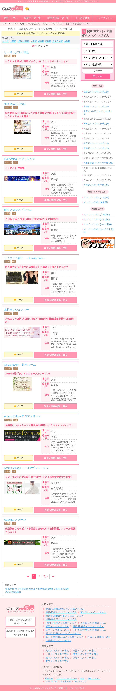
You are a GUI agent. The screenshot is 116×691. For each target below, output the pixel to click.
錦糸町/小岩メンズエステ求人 (59, 623)
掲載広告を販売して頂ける (20, 633)
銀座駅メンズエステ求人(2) (96, 143)
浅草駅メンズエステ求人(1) (96, 91)
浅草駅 (5, 41)
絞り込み (97, 76)
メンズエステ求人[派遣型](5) (97, 219)
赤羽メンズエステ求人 (55, 630)
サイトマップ (78, 681)
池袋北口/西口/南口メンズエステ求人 (63, 609)
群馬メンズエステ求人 (55, 661)
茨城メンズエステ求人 (82, 657)
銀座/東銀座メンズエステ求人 (59, 619)
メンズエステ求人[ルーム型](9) (98, 224)
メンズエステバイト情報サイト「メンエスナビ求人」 (63, 688)
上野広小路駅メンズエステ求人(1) (98, 112)
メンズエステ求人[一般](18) (96, 197)
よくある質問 (82, 18)
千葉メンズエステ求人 (55, 654)
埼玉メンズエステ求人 (82, 650)
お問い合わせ (49, 681)
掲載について (92, 678)
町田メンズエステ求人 (55, 626)
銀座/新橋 (9, 589)
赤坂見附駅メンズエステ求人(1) (98, 163)
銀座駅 (41, 41)
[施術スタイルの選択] (97, 58)
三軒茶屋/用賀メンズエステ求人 (87, 630)
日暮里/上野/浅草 (61, 589)
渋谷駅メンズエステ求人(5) (96, 185)
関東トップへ (11, 18)
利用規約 (47, 678)
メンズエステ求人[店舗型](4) (97, 214)
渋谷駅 (67, 41)
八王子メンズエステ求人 (56, 640)
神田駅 (34, 41)
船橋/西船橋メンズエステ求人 (86, 626)
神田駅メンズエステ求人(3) (96, 123)
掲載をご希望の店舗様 (20, 622)
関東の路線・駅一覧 (58, 18)
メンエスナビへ (104, 18)
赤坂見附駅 (57, 41)
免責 (80, 678)
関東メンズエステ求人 (52, 24)
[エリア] (97, 51)
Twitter (98, 71)
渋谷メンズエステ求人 (97, 637)
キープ (20, 94)
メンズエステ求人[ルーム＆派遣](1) (98, 230)
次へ (45, 576)
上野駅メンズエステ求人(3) (96, 106)
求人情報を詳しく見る (55, 94)
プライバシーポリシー (65, 678)
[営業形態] (97, 65)
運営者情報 (64, 681)
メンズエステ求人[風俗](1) (96, 202)
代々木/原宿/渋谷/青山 (25, 589)
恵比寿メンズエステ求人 (91, 612)
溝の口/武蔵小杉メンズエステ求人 (61, 633)
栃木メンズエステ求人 (55, 657)
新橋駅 (48, 41)
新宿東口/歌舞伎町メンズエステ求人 (63, 616)
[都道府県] (97, 44)
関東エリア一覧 (32, 18)
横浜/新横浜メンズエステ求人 (59, 612)
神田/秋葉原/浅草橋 (44, 589)
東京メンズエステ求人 (55, 650)
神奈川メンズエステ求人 (84, 654)
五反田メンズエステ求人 (91, 623)
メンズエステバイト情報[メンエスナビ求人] (21, 24)
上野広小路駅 (23, 41)
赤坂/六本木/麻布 (13, 592)
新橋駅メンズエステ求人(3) (96, 148)
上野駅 (13, 41)
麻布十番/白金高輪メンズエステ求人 (63, 637)
